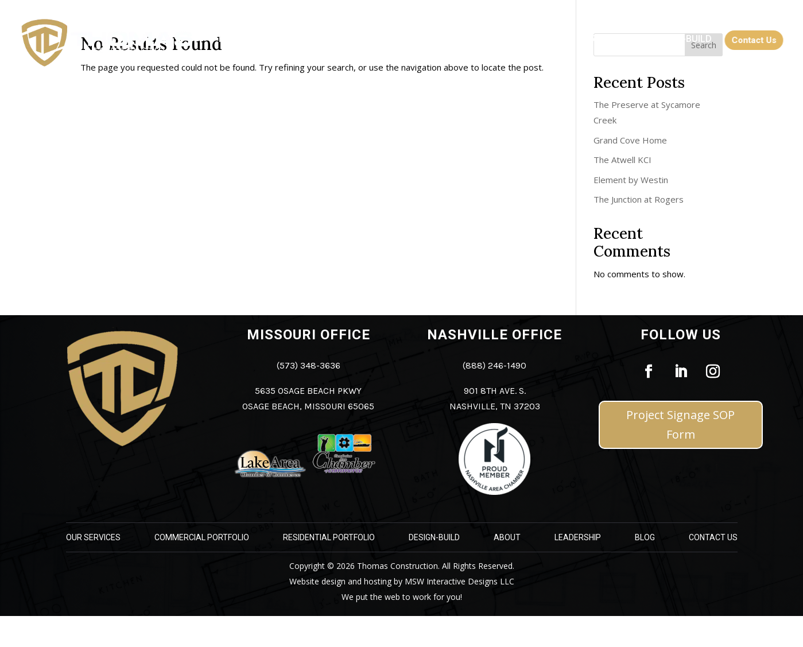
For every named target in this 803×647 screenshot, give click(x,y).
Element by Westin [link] (630, 179)
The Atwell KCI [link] (622, 159)
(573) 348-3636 (308, 365)
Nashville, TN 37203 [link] (494, 406)
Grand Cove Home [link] (630, 140)
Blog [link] (645, 537)
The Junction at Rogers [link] (638, 199)
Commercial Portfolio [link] (201, 537)
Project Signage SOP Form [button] (680, 424)
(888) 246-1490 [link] (494, 365)
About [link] (507, 537)
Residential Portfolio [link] (329, 537)
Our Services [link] (93, 537)
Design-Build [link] (434, 537)
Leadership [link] (577, 537)
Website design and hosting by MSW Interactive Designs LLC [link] (401, 581)
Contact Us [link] (713, 537)
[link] (232, 42)
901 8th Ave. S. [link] (495, 390)
